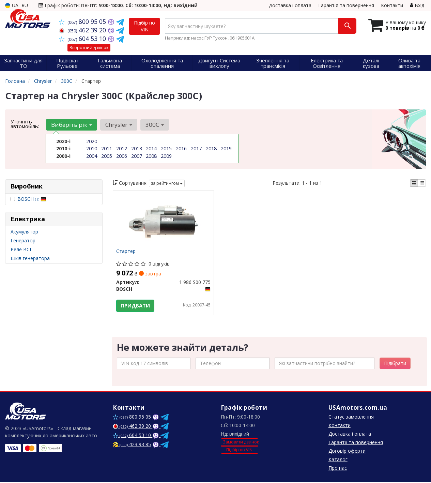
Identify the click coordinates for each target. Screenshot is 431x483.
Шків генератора (30, 258)
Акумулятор (24, 231)
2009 (166, 155)
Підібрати (395, 364)
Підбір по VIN (144, 26)
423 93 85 (132, 445)
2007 (136, 155)
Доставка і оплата (290, 5)
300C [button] (153, 125)
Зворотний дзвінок (89, 47)
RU (24, 5)
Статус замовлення (351, 417)
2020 (91, 141)
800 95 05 (83, 21)
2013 (136, 148)
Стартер (126, 252)
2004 (91, 155)
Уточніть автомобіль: (25, 124)
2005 (106, 155)
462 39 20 (83, 30)
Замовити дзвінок (240, 443)
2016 (181, 148)
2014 (151, 148)
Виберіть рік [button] (71, 125)
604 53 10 (83, 38)
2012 (121, 148)
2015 (166, 148)
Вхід (417, 5)
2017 (196, 148)
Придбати (135, 305)
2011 (106, 148)
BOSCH (31, 199)
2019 (226, 148)
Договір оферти (347, 451)
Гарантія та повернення (346, 5)
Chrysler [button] (118, 125)
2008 (151, 155)
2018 (211, 148)
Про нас (337, 468)
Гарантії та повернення (355, 443)
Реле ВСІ (21, 249)
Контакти (392, 5)
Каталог (338, 460)
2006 (121, 155)
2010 (91, 148)
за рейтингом (167, 183)
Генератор (23, 240)
